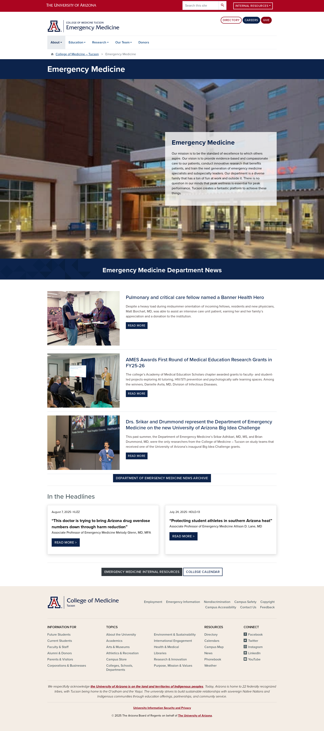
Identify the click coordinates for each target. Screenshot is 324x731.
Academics (114, 641)
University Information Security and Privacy (162, 708)
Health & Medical (166, 647)
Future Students (58, 635)
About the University (121, 635)
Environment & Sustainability (175, 635)
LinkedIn (254, 653)
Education (76, 42)
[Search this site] (200, 5)
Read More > (66, 542)
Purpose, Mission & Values (173, 666)
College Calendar (203, 572)
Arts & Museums (118, 647)
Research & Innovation (170, 659)
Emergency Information (183, 602)
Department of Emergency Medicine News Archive (162, 478)
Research (99, 42)
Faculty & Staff (57, 647)
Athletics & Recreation (122, 653)
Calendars (211, 641)
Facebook (255, 635)
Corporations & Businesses (66, 666)
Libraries (160, 653)
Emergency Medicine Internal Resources (142, 572)
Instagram (255, 647)
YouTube (254, 659)
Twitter (253, 641)
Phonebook (212, 659)
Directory (231, 20)
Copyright (267, 602)
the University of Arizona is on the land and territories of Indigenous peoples (147, 686)
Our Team (122, 42)
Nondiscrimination (217, 602)
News (208, 653)
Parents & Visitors (60, 659)
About (55, 42)
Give (266, 20)
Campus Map (214, 647)
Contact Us (248, 607)
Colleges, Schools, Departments (119, 668)
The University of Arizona (195, 715)
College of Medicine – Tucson (77, 54)
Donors (143, 42)
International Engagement (173, 641)
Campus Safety (245, 602)
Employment (153, 602)
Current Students (59, 641)
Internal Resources (251, 6)
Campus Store (116, 659)
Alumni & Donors (59, 653)
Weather (210, 666)
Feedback (267, 607)
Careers (251, 20)
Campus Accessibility (220, 607)
